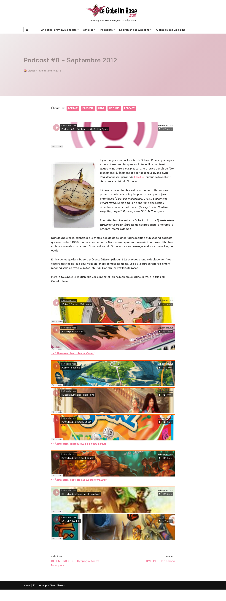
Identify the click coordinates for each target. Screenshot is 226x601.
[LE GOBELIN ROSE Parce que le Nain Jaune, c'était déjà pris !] (113, 13)
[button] (77, 29)
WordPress (57, 597)
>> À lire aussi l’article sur (80, 489)
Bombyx (74, 108)
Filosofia (90, 108)
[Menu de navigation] (27, 29)
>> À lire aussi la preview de (80, 452)
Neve (27, 597)
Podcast (133, 108)
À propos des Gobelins (172, 29)
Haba (104, 108)
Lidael (31, 70)
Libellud (117, 108)
